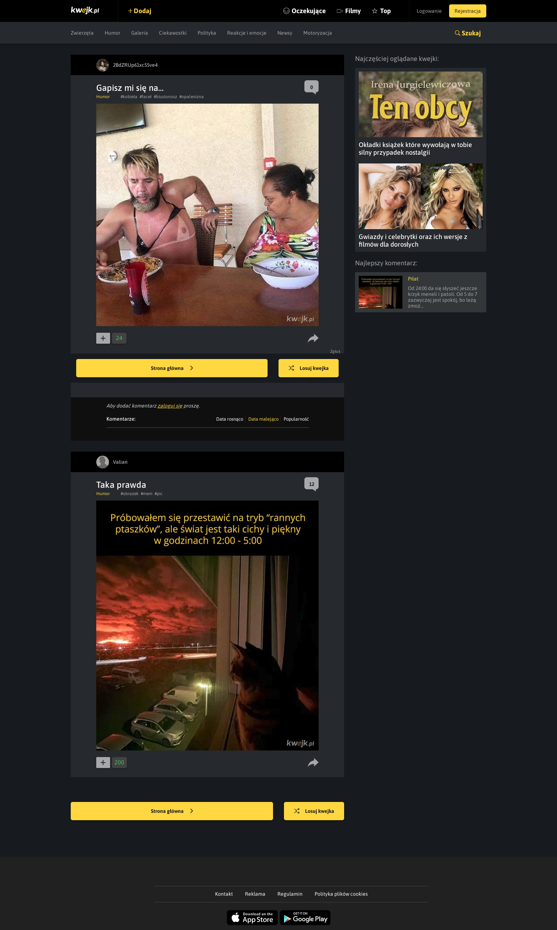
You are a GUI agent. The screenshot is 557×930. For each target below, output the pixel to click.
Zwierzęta (82, 33)
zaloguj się (169, 406)
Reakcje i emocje (246, 33)
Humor (112, 33)
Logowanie (429, 11)
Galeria (139, 33)
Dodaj (142, 11)
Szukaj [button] (471, 33)
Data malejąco (263, 419)
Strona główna (172, 368)
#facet (146, 96)
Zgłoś (335, 351)
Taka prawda (121, 485)
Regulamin (290, 894)
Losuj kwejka (309, 368)
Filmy (353, 11)
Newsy (284, 33)
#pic (159, 493)
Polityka (207, 33)
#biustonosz (165, 96)
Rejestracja (468, 11)
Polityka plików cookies (341, 894)
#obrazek (130, 493)
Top (385, 11)
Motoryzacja (317, 33)
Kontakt (224, 894)
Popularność (296, 419)
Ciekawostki (173, 33)
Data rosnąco (229, 419)
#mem (146, 493)
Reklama (255, 894)
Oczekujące (309, 11)
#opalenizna (191, 96)
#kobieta (129, 96)
